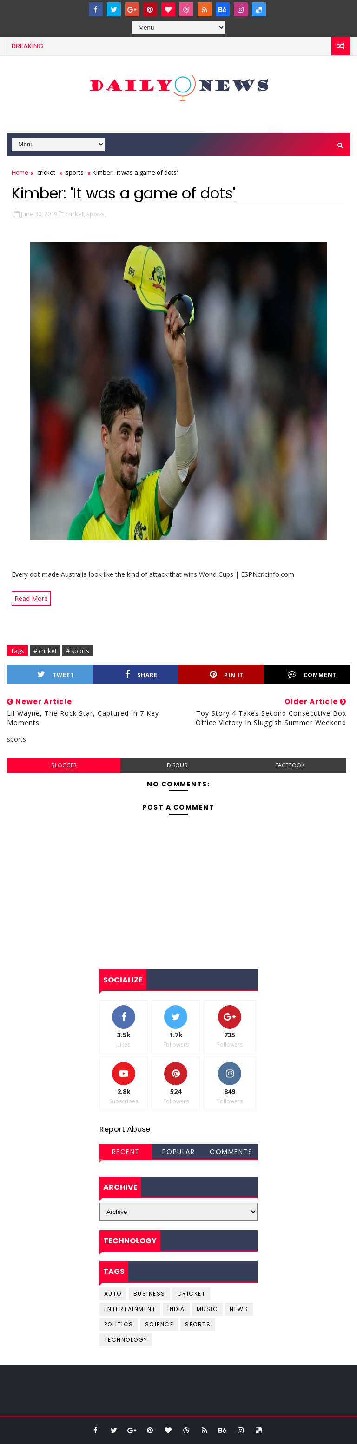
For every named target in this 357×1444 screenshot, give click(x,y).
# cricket (45, 650)
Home (20, 172)
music (207, 1309)
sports (75, 172)
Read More (31, 598)
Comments (231, 1151)
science (159, 1324)
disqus (177, 765)
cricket (46, 172)
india (176, 1309)
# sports (77, 650)
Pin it (227, 674)
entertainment (130, 1309)
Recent (126, 1151)
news (239, 1309)
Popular (178, 1151)
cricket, (75, 214)
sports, (96, 214)
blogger (64, 765)
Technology (126, 1340)
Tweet (55, 674)
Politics (118, 1324)
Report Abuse (124, 1129)
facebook (289, 765)
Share (141, 674)
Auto (113, 1294)
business (149, 1294)
